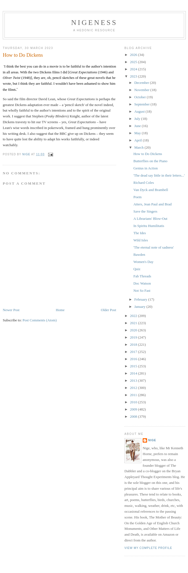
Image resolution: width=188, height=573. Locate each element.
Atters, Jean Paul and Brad (152, 204)
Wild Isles (140, 240)
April (138, 140)
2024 (134, 69)
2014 (134, 373)
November (142, 90)
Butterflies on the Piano (150, 161)
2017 (134, 352)
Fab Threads (142, 276)
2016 (134, 359)
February (141, 299)
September (142, 104)
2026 (134, 55)
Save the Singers (145, 211)
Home (60, 310)
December (142, 83)
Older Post (108, 310)
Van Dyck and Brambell (150, 190)
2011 (134, 395)
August (140, 111)
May (138, 133)
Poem (137, 197)
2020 (134, 330)
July (137, 119)
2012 (134, 388)
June (138, 126)
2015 (134, 366)
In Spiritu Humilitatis (148, 226)
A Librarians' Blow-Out (150, 218)
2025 (134, 62)
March (139, 147)
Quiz (136, 269)
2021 (134, 323)
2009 (134, 409)
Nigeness (94, 23)
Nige (152, 440)
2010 (134, 402)
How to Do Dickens (147, 154)
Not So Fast (141, 290)
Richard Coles (143, 182)
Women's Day (143, 262)
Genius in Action (145, 168)
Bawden (139, 254)
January (140, 306)
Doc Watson (142, 283)
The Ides (139, 233)
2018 (134, 344)
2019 (134, 337)
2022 (134, 316)
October (140, 97)
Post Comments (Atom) (40, 320)
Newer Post (11, 310)
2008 (134, 416)
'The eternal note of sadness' (153, 247)
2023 (134, 76)
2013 (134, 380)
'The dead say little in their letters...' (159, 175)
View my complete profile (148, 547)
